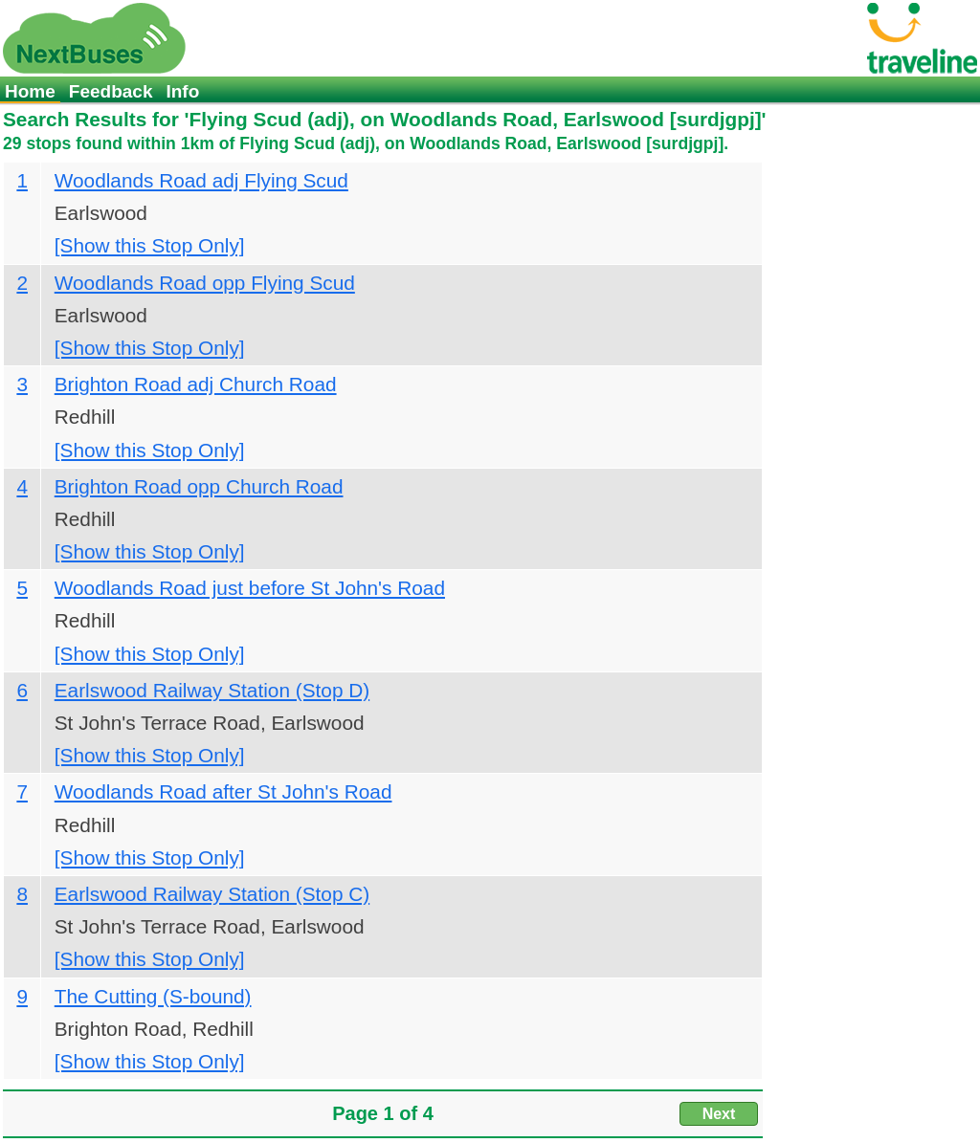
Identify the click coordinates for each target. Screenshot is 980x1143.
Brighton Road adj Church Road (196, 384)
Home (30, 91)
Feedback (111, 91)
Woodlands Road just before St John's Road (250, 588)
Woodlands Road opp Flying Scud (205, 283)
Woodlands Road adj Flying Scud (201, 180)
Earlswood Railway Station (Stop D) (212, 690)
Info (182, 91)
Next (719, 1114)
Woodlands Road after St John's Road (223, 791)
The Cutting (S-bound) (153, 996)
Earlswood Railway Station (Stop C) (212, 894)
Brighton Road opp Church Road (199, 486)
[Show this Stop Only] (150, 245)
